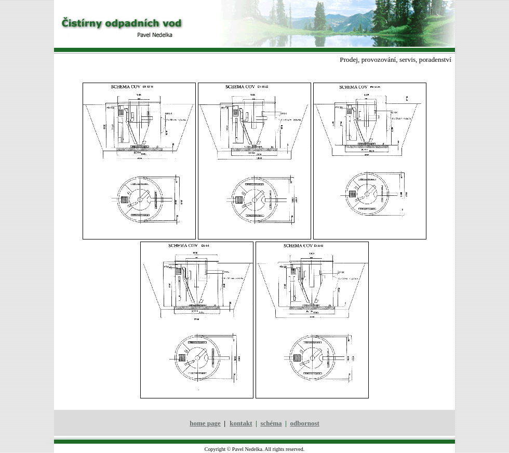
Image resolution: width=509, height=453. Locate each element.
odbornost (304, 423)
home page (205, 423)
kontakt (241, 423)
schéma (271, 423)
